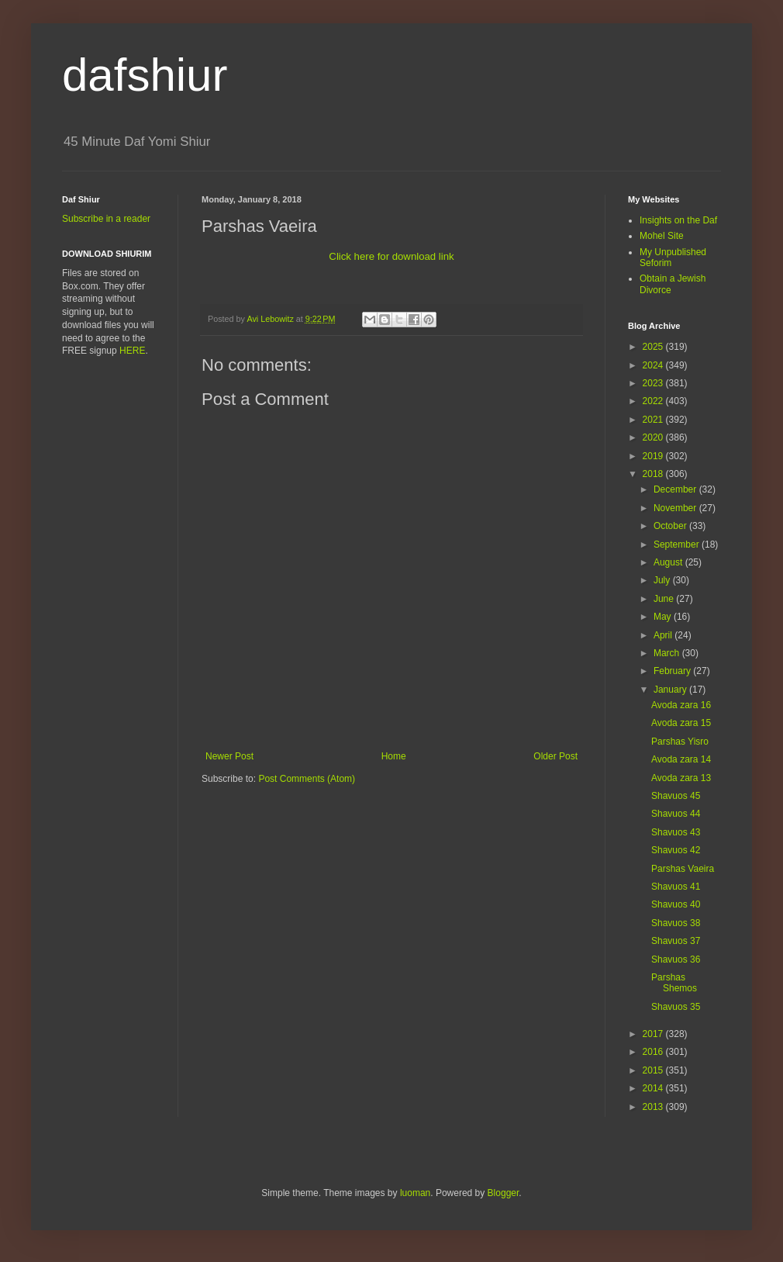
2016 (654, 1051)
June (665, 598)
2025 (654, 346)
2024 (654, 365)
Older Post (555, 756)
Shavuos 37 (675, 940)
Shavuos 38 (675, 923)
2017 (654, 1034)
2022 (654, 401)
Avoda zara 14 (681, 759)
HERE (132, 350)
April (664, 635)
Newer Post (229, 756)
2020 (654, 437)
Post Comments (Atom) (306, 778)
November (676, 508)
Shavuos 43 (675, 832)
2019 (654, 456)
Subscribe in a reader (106, 218)
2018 (654, 473)
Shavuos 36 (675, 959)
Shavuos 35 (675, 1006)
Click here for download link (391, 256)
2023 (654, 383)
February (673, 671)
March (668, 653)
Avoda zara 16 (681, 705)
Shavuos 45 (675, 795)
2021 (654, 419)
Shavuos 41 (675, 886)
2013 (654, 1106)
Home (393, 756)
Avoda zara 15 (681, 722)
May (664, 616)
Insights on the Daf (678, 220)
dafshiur (144, 75)
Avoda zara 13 (681, 778)
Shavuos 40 (675, 904)
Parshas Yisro (680, 741)
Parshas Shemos (674, 983)
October (671, 525)
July (663, 580)
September (678, 544)
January (671, 689)
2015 (654, 1070)
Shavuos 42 (675, 850)
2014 (654, 1088)
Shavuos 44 (675, 813)
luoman (415, 1193)
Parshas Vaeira (682, 868)
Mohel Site (662, 235)
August (669, 562)
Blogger (503, 1193)
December (676, 489)
